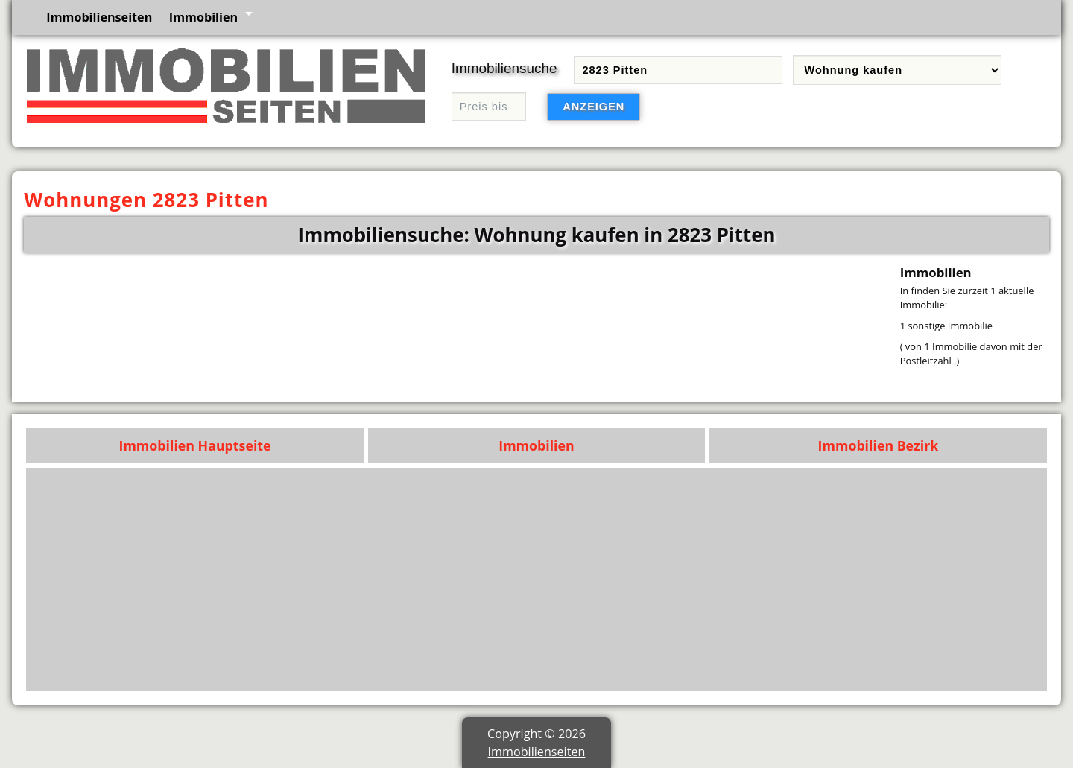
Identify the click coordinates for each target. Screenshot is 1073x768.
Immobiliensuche (504, 68)
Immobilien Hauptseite (195, 445)
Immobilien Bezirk (878, 445)
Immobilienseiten (99, 17)
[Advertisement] (592, 579)
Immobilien (203, 17)
